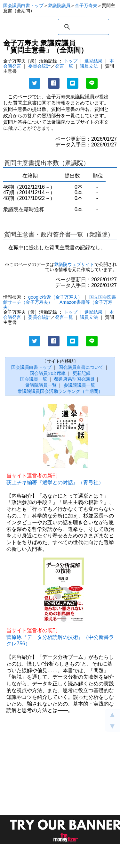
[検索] (82, 27)
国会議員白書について (81, 367)
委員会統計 (39, 66)
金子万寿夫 (86, 5)
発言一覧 (64, 66)
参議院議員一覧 (79, 385)
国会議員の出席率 (48, 373)
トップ (70, 60)
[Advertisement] (60, 784)
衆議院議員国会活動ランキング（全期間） (60, 391)
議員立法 (89, 66)
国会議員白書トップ (23, 5)
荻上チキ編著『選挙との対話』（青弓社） (55, 482)
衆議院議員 (59, 5)
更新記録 (82, 373)
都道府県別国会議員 (74, 379)
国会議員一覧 (33, 379)
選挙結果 (93, 60)
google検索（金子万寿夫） (55, 297)
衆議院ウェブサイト (74, 264)
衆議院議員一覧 (41, 385)
